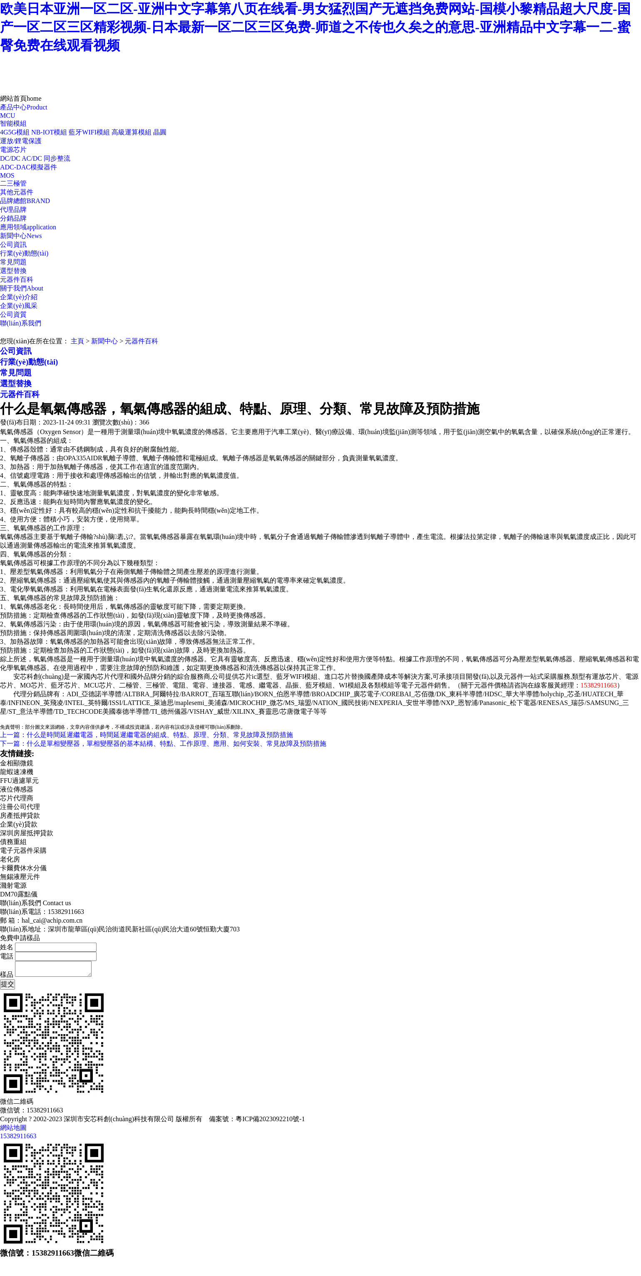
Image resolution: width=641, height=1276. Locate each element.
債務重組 (13, 841)
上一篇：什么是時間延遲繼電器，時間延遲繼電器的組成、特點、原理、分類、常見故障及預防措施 (146, 734)
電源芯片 (13, 149)
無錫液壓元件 (20, 876)
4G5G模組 (15, 132)
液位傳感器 (16, 789)
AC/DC (32, 158)
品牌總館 (25, 200)
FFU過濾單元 (19, 780)
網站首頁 (21, 98)
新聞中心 (21, 235)
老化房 (10, 859)
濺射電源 (13, 885)
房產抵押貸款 (20, 815)
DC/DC (10, 158)
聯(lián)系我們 (20, 323)
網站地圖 (13, 1127)
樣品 (6, 974)
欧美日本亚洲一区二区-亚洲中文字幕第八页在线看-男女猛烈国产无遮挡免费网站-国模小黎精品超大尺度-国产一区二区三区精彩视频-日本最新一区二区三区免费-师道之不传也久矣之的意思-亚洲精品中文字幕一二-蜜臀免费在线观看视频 (315, 27)
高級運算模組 (132, 132)
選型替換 (13, 270)
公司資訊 (13, 244)
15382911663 (18, 1135)
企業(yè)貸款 (18, 824)
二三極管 (13, 183)
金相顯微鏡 (16, 763)
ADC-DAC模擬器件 (28, 167)
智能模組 (13, 123)
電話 (6, 956)
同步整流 (57, 158)
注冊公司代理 (20, 806)
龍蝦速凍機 (16, 771)
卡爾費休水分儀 (23, 867)
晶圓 (159, 132)
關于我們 (21, 288)
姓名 (6, 947)
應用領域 (28, 227)
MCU (7, 115)
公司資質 (13, 314)
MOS (7, 175)
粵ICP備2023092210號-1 (270, 1118)
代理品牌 (13, 209)
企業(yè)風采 (18, 305)
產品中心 (23, 107)
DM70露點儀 (18, 894)
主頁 (77, 341)
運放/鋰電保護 (21, 140)
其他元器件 (16, 192)
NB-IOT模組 (49, 132)
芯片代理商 (16, 798)
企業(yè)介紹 (18, 296)
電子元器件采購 (23, 850)
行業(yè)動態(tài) (24, 253)
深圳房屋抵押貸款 (26, 833)
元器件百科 (16, 279)
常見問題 (13, 262)
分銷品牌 (13, 218)
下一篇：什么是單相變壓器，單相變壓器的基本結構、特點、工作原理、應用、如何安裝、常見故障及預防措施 (163, 743)
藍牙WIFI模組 (89, 132)
